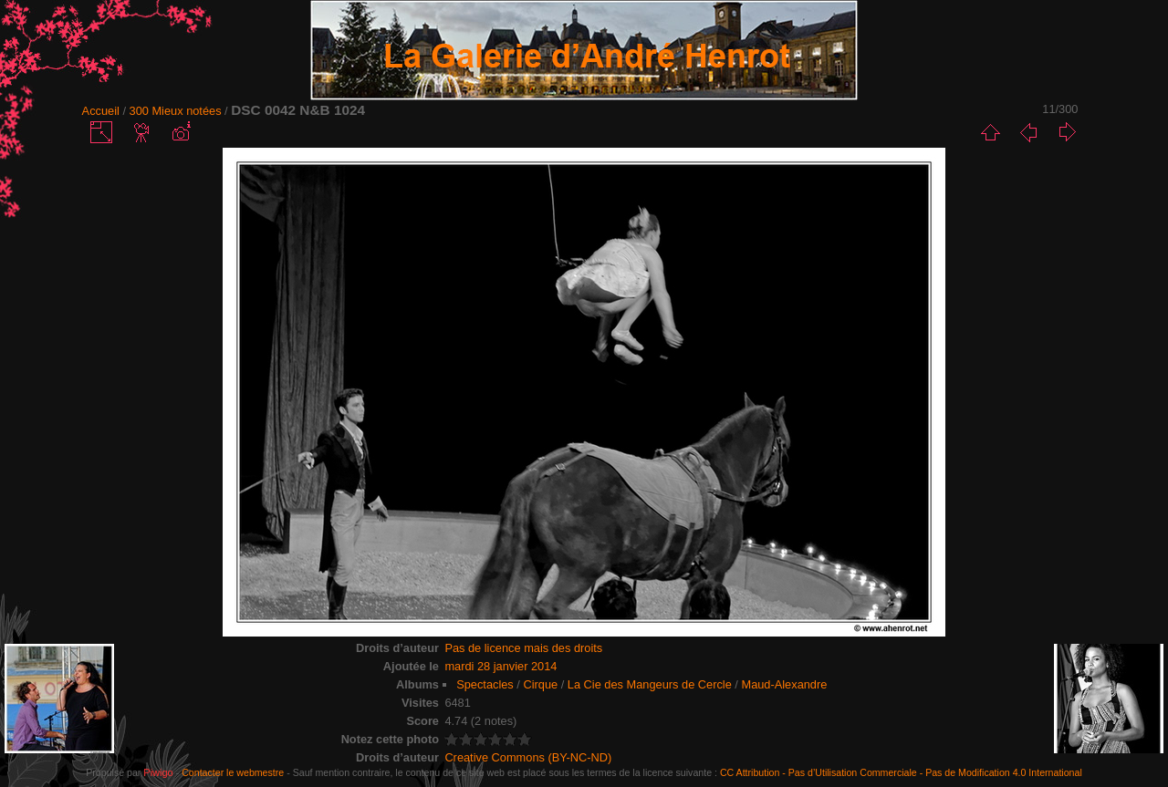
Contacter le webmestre (233, 772)
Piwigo (157, 772)
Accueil (101, 111)
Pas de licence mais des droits (523, 648)
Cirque (540, 684)
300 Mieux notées (176, 111)
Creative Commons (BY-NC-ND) (527, 757)
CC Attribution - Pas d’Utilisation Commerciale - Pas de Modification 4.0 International (901, 772)
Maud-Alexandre (784, 684)
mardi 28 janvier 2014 (500, 666)
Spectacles (485, 684)
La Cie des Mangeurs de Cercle (650, 684)
